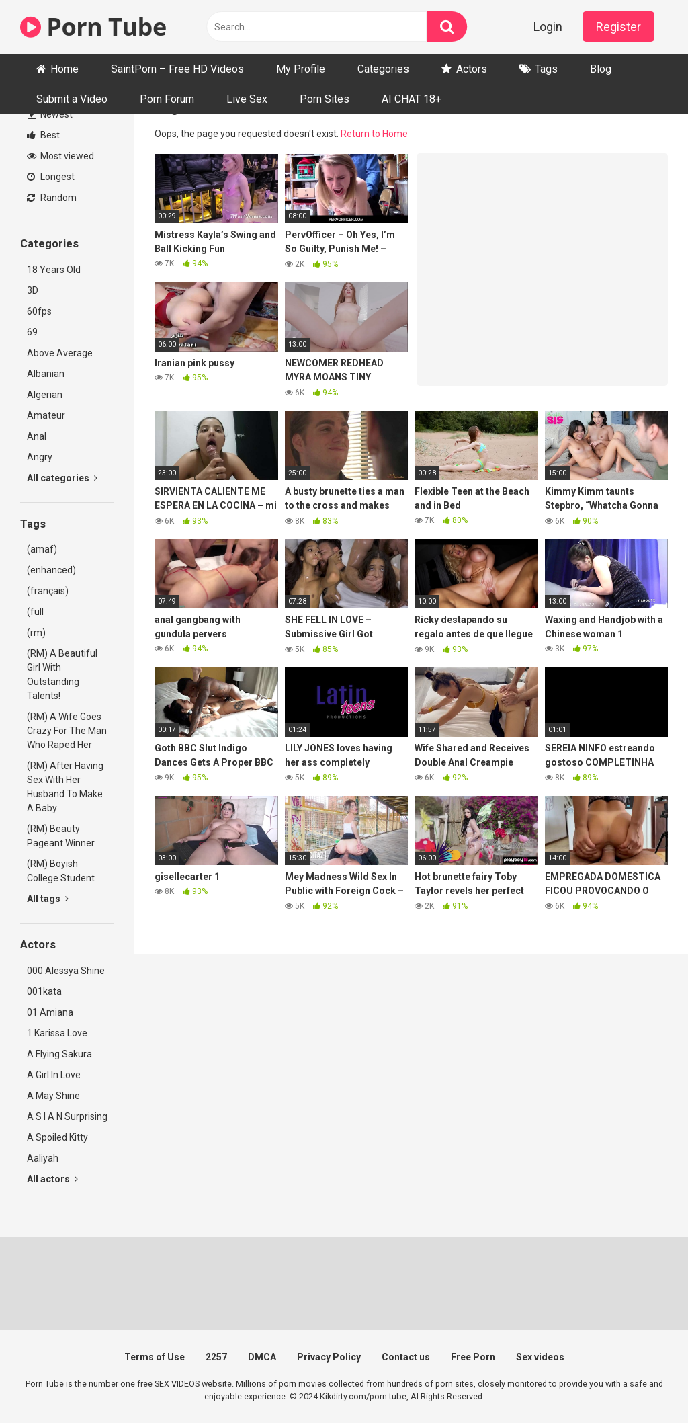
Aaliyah (42, 1158)
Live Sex (246, 99)
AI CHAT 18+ (411, 99)
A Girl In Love (54, 1074)
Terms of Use (154, 1357)
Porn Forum (167, 99)
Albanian (45, 373)
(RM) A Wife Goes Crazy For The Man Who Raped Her (67, 730)
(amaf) (42, 549)
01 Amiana (50, 1012)
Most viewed (60, 156)
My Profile (300, 69)
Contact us (406, 1357)
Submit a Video (72, 99)
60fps (39, 311)
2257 (216, 1357)
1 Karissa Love (57, 1033)
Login (547, 26)
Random (52, 197)
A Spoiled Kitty (57, 1137)
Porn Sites (324, 99)
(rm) (36, 632)
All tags (48, 898)
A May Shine (53, 1095)
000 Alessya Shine (66, 970)
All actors (52, 1179)
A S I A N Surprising (67, 1116)
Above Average (60, 353)
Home (64, 69)
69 (32, 332)
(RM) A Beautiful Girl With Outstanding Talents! (62, 674)
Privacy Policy (329, 1357)
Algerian (44, 394)
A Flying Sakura (59, 1054)
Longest (51, 176)
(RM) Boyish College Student (61, 870)
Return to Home (374, 133)
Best (43, 135)
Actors (471, 69)
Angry (39, 457)
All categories (62, 478)
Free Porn (473, 1357)
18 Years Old (54, 269)
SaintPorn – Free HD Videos (177, 69)
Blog (600, 69)
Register (618, 26)
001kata (44, 991)
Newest (50, 114)
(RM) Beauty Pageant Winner (61, 835)
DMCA (262, 1357)
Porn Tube (93, 26)
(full (35, 611)
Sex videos (540, 1357)
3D (32, 290)
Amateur (46, 415)
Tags (546, 69)
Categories (383, 69)
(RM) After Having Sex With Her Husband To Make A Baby (65, 786)
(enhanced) (51, 570)
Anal (36, 436)
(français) (48, 590)
